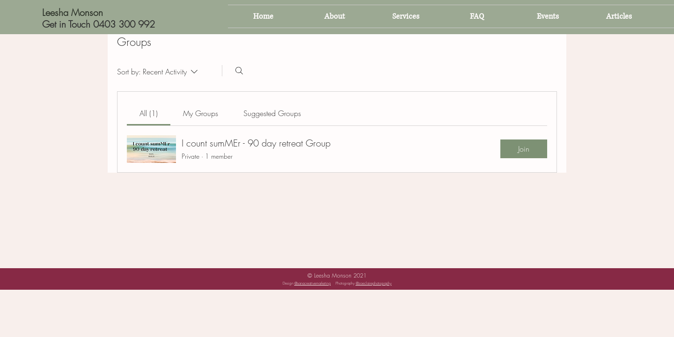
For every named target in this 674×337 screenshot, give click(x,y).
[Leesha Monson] (86, 12)
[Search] (239, 70)
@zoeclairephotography (374, 283)
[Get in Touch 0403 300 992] (98, 24)
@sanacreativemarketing (312, 283)
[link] (148, 113)
